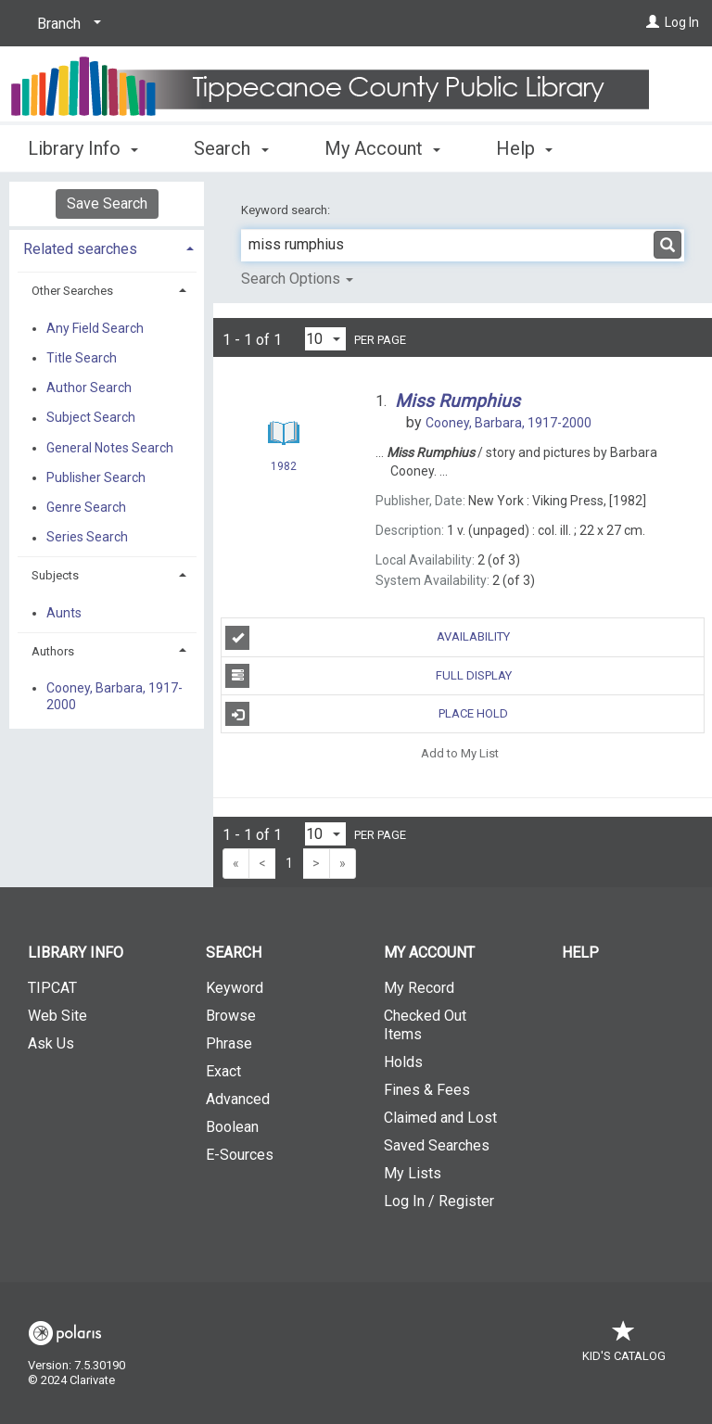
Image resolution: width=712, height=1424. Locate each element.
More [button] (532, 148)
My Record (419, 988)
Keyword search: (287, 210)
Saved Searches (437, 1145)
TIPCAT (52, 988)
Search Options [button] (297, 278)
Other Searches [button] (72, 291)
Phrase (229, 1043)
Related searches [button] (80, 249)
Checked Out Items (425, 1025)
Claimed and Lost (440, 1117)
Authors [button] (53, 651)
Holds (403, 1062)
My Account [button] (382, 145)
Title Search (81, 357)
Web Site (57, 1015)
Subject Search (90, 418)
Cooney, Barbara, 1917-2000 (114, 696)
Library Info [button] (83, 145)
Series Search (87, 537)
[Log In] (652, 22)
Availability (367, 638)
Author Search (89, 388)
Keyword (234, 988)
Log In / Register (439, 1201)
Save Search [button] (107, 203)
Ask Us (51, 1043)
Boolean (232, 1127)
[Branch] (66, 24)
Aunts (64, 612)
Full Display (368, 676)
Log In (682, 22)
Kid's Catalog (624, 1346)
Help (580, 952)
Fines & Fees (427, 1090)
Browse (231, 1015)
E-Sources (239, 1154)
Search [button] (231, 145)
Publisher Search (96, 477)
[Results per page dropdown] (325, 338)
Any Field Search (95, 328)
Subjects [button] (55, 575)
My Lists (412, 1173)
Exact (223, 1071)
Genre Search (86, 507)
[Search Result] (284, 433)
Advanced (238, 1099)
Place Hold (366, 714)
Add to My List (460, 752)
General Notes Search (109, 447)
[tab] (106, 247)
